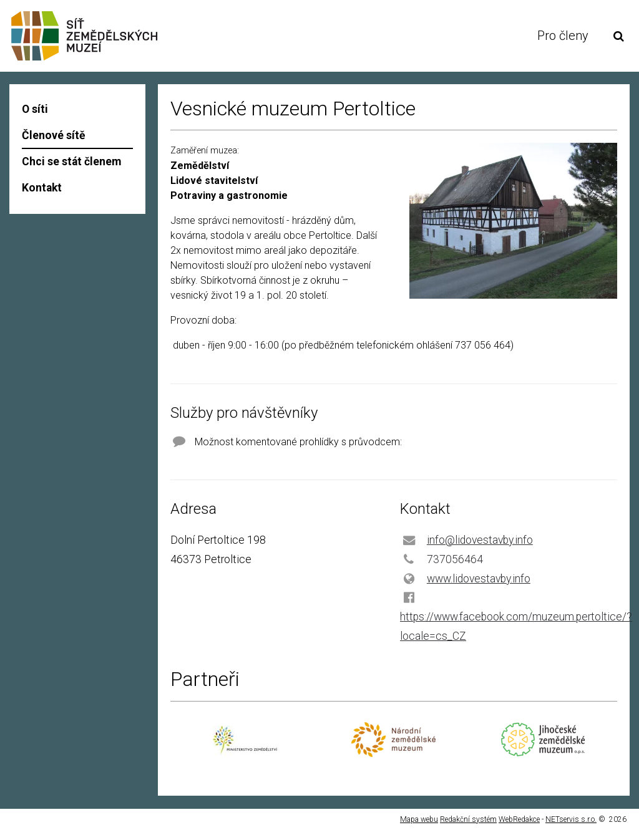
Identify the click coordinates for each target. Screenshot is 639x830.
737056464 (455, 559)
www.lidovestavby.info (478, 578)
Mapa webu (419, 819)
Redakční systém (468, 819)
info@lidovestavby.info (480, 540)
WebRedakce (519, 819)
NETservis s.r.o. (571, 819)
